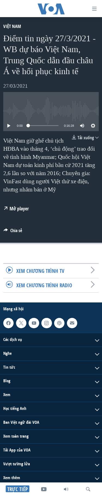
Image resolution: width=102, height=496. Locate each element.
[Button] (13, 232)
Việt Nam (12, 26)
